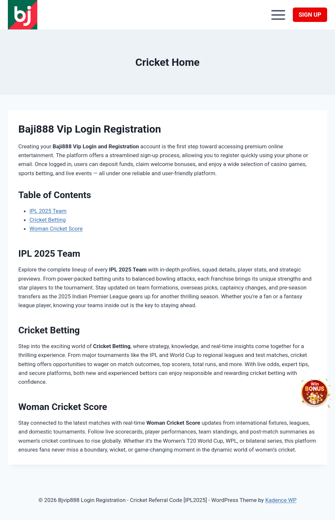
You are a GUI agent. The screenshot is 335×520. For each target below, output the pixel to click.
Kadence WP (281, 500)
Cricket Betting (47, 219)
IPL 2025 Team (47, 211)
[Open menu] (278, 15)
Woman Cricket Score (56, 228)
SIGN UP (310, 14)
